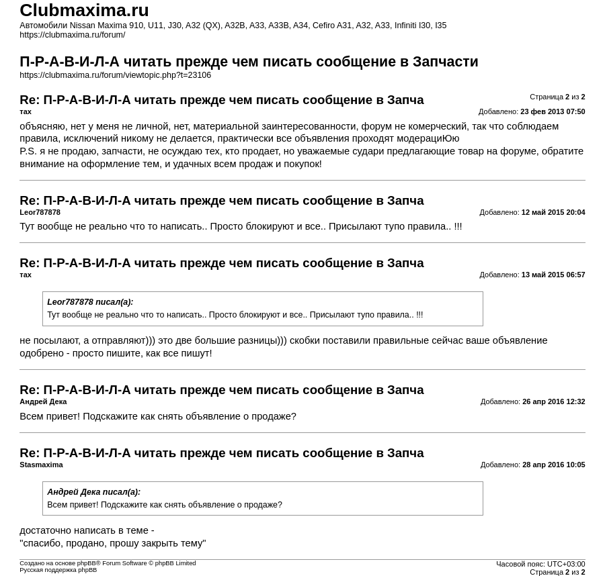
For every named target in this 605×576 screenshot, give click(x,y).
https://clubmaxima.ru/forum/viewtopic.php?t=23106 (115, 75)
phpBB (86, 563)
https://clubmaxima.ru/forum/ (72, 35)
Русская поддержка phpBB (58, 570)
